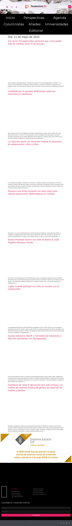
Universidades (56, 24)
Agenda (59, 18)
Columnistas (14, 24)
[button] (2, 448)
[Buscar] (69, 6)
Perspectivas (34, 18)
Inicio (10, 18)
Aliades (34, 24)
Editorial (36, 31)
